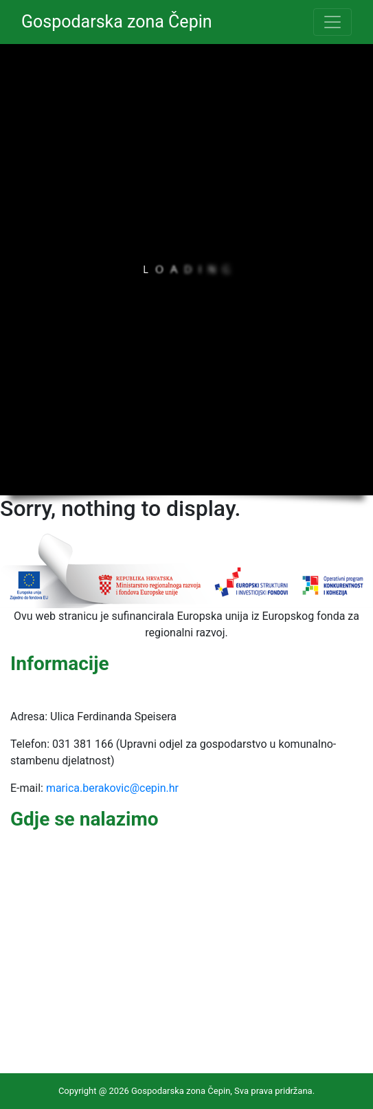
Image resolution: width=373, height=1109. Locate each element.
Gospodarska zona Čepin (116, 22)
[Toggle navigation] (332, 22)
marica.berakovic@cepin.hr (112, 788)
